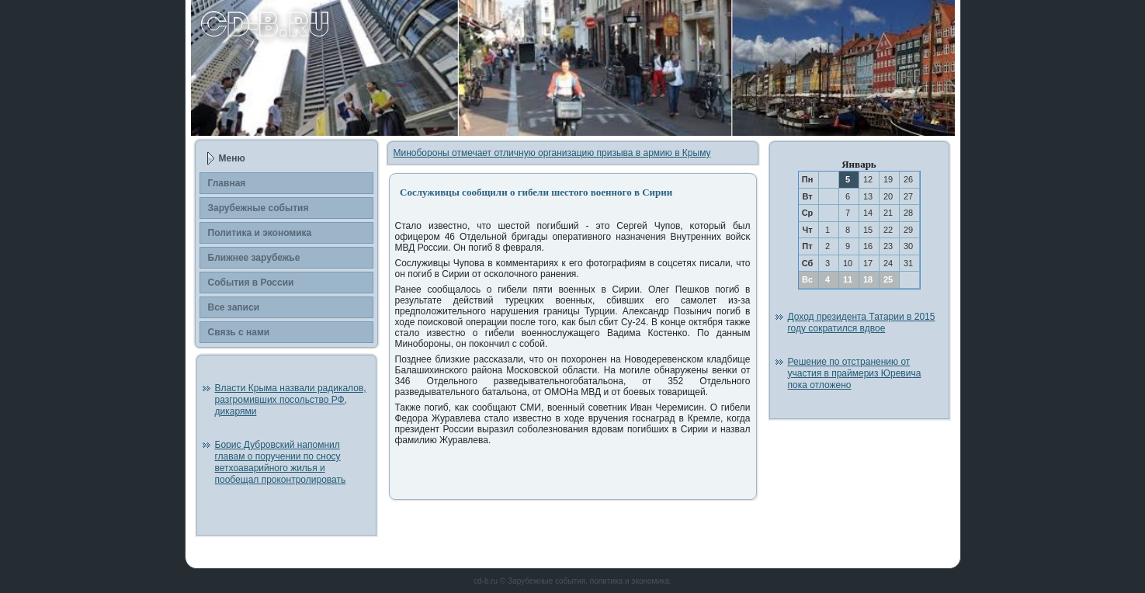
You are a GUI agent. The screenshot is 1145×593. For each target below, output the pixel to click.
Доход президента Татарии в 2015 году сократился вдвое (861, 322)
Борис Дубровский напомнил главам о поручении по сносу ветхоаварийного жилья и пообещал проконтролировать (280, 462)
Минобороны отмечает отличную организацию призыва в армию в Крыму (552, 152)
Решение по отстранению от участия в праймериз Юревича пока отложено (854, 373)
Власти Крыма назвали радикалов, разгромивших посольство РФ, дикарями (290, 400)
